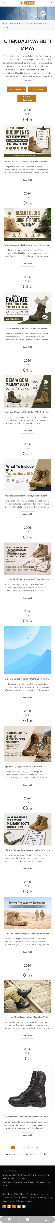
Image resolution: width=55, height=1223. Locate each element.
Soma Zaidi (27, 180)
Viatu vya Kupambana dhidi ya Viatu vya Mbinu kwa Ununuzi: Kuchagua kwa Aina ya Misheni (27, 678)
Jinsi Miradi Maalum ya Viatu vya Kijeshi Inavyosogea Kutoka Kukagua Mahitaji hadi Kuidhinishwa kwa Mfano (27, 579)
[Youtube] (19, 1206)
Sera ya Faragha (25, 1201)
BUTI (15, 1175)
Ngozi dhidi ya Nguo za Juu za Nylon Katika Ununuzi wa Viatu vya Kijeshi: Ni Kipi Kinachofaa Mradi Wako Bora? (27, 766)
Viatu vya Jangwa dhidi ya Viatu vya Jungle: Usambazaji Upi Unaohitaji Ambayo (27, 245)
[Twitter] (14, 1206)
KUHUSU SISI (43, 1175)
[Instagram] (24, 1206)
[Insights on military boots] (27, 13)
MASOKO (23, 1175)
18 (37, 1147)
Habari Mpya (37, 89)
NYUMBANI (7, 1175)
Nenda (46, 1154)
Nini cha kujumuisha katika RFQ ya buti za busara (26, 495)
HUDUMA (32, 1175)
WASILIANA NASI (18, 1178)
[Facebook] (4, 1206)
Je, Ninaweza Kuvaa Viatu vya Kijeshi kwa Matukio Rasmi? (27, 1116)
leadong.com (45, 1197)
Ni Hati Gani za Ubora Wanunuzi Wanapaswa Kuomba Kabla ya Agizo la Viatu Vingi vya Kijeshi (27, 161)
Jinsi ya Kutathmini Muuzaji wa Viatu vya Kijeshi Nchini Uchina (27, 328)
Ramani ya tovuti (9, 1201)
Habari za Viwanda (17, 89)
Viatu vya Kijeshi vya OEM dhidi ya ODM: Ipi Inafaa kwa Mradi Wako (27, 412)
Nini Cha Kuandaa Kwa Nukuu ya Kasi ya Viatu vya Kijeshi (27, 850)
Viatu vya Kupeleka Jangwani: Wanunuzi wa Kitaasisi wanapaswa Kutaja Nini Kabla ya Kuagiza (27, 933)
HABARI (5, 1178)
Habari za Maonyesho (27, 98)
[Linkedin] (9, 1206)
